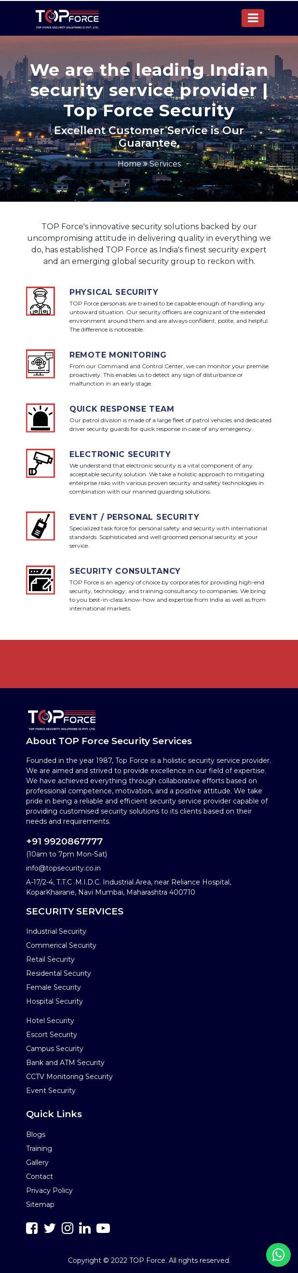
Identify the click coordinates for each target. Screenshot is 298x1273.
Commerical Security (61, 945)
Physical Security (114, 292)
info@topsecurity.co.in (63, 868)
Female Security (53, 987)
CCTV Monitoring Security (69, 1076)
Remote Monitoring (118, 355)
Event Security (51, 1090)
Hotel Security (50, 1020)
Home (129, 163)
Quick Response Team (121, 409)
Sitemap (40, 1204)
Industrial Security (56, 931)
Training (39, 1148)
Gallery (37, 1162)
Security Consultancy (125, 571)
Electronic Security (120, 454)
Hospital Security (54, 1001)
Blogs (35, 1134)
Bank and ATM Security (65, 1062)
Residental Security (58, 973)
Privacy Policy (49, 1190)
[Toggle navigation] (253, 18)
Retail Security (50, 959)
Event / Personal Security (134, 517)
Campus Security (54, 1048)
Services (165, 163)
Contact (39, 1176)
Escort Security (51, 1034)
